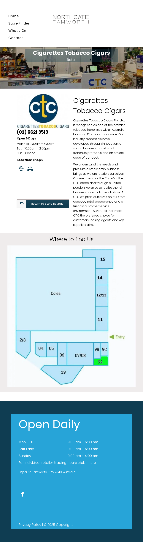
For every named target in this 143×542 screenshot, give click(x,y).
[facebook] (22, 495)
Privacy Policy (30, 524)
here (92, 462)
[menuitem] (13, 16)
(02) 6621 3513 (32, 132)
